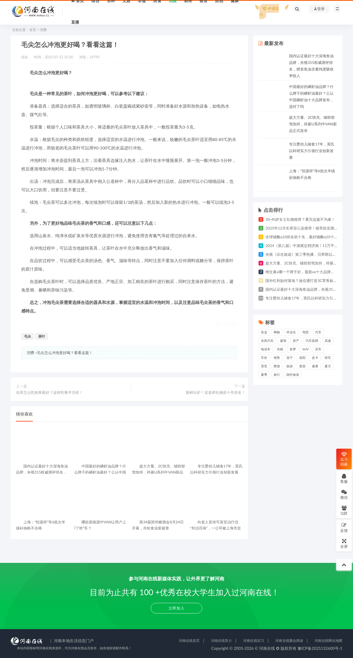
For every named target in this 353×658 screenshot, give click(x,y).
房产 (296, 341)
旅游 (289, 366)
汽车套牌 (311, 341)
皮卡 (315, 358)
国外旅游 (292, 375)
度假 (302, 366)
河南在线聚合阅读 (289, 640)
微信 (344, 494)
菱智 (283, 341)
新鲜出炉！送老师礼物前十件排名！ (215, 392)
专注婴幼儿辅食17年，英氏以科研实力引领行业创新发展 (311, 151)
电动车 (265, 349)
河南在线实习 (253, 640)
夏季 (264, 375)
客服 (344, 478)
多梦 (293, 349)
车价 (264, 358)
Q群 (344, 510)
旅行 (277, 375)
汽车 (318, 332)
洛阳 (302, 358)
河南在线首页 (189, 640)
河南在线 (267, 648)
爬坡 (277, 366)
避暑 (315, 366)
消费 (43, 30)
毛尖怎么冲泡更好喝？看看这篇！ (65, 352)
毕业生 (291, 332)
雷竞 (264, 366)
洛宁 (289, 358)
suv (305, 349)
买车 (318, 349)
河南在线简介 (221, 640)
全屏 (344, 543)
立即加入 (176, 608)
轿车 (328, 358)
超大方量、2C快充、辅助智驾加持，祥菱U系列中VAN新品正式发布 (313, 124)
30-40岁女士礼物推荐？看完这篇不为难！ (300, 219)
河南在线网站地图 (328, 640)
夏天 (328, 366)
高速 (328, 341)
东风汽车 (267, 341)
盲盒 (264, 332)
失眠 (280, 349)
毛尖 (27, 336)
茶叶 (41, 336)
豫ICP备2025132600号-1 (320, 648)
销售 (277, 358)
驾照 (305, 332)
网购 (277, 332)
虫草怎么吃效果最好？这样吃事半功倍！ (49, 392)
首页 (32, 30)
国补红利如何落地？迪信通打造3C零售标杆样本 (304, 280)
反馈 (344, 527)
